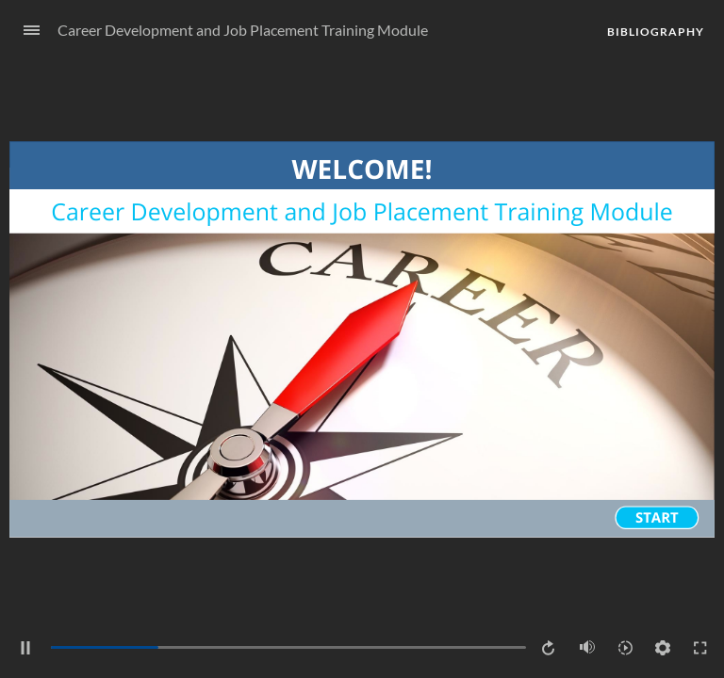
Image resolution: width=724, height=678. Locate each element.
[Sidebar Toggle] (23, 30)
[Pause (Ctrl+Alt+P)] (25, 648)
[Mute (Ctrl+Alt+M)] (587, 647)
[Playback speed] (625, 648)
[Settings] (663, 648)
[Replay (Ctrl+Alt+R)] (549, 648)
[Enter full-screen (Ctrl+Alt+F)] (700, 648)
